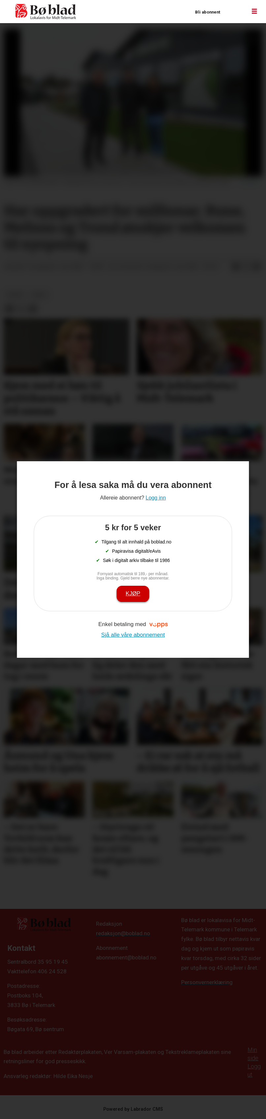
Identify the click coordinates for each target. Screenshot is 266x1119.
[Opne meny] (254, 12)
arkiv (39, 294)
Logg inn (233, 12)
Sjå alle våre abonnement (133, 635)
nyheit (15, 294)
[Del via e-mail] (257, 267)
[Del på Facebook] (236, 267)
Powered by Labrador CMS (133, 1109)
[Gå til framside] (45, 11)
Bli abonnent (207, 12)
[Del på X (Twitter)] (246, 267)
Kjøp (133, 593)
